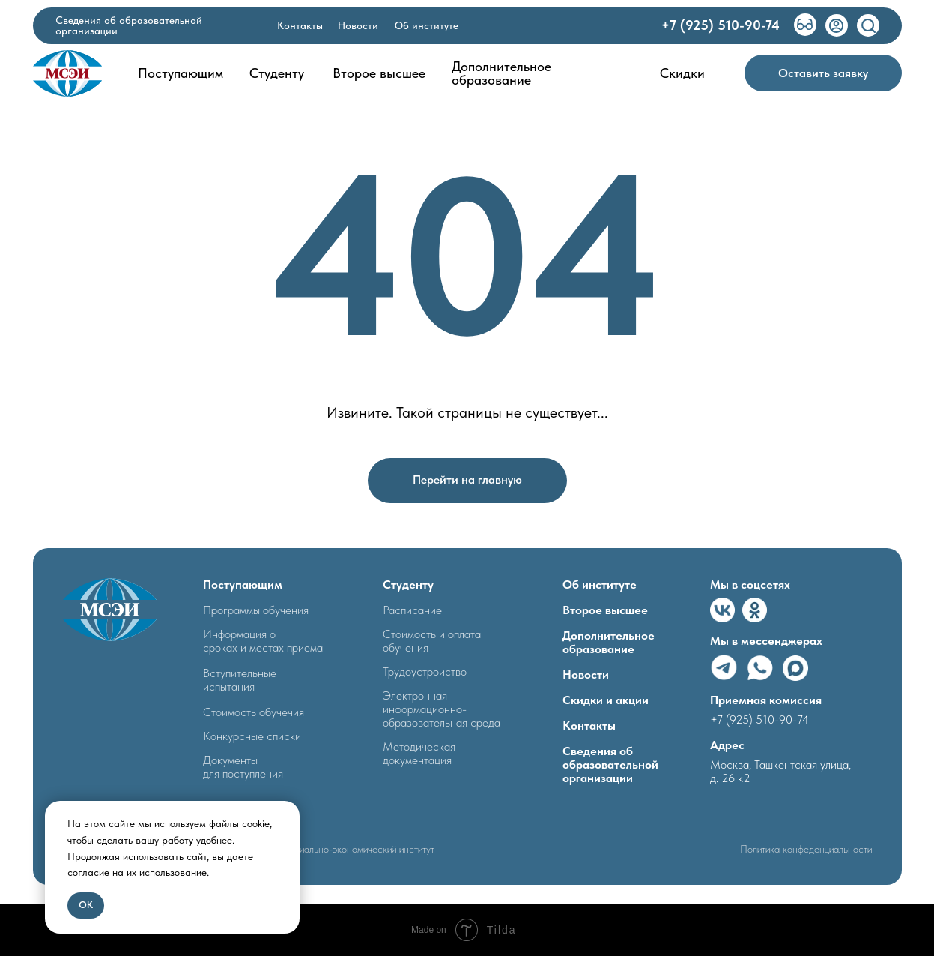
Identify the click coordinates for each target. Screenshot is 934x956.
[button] (823, 73)
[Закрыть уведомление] (288, 812)
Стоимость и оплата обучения (432, 641)
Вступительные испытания (239, 680)
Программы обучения (256, 610)
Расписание (412, 610)
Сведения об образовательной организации (610, 764)
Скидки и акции (605, 700)
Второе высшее (605, 610)
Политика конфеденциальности (806, 849)
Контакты (589, 725)
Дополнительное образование (608, 642)
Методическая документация (419, 753)
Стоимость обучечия (253, 712)
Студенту (408, 584)
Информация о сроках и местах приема (263, 641)
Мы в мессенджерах (766, 641)
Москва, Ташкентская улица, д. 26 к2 (780, 771)
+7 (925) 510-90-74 (759, 719)
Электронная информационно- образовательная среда (441, 709)
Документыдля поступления (243, 767)
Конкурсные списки (252, 736)
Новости (585, 674)
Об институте (599, 584)
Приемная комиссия (766, 700)
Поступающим (242, 584)
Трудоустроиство (425, 671)
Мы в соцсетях (750, 584)
